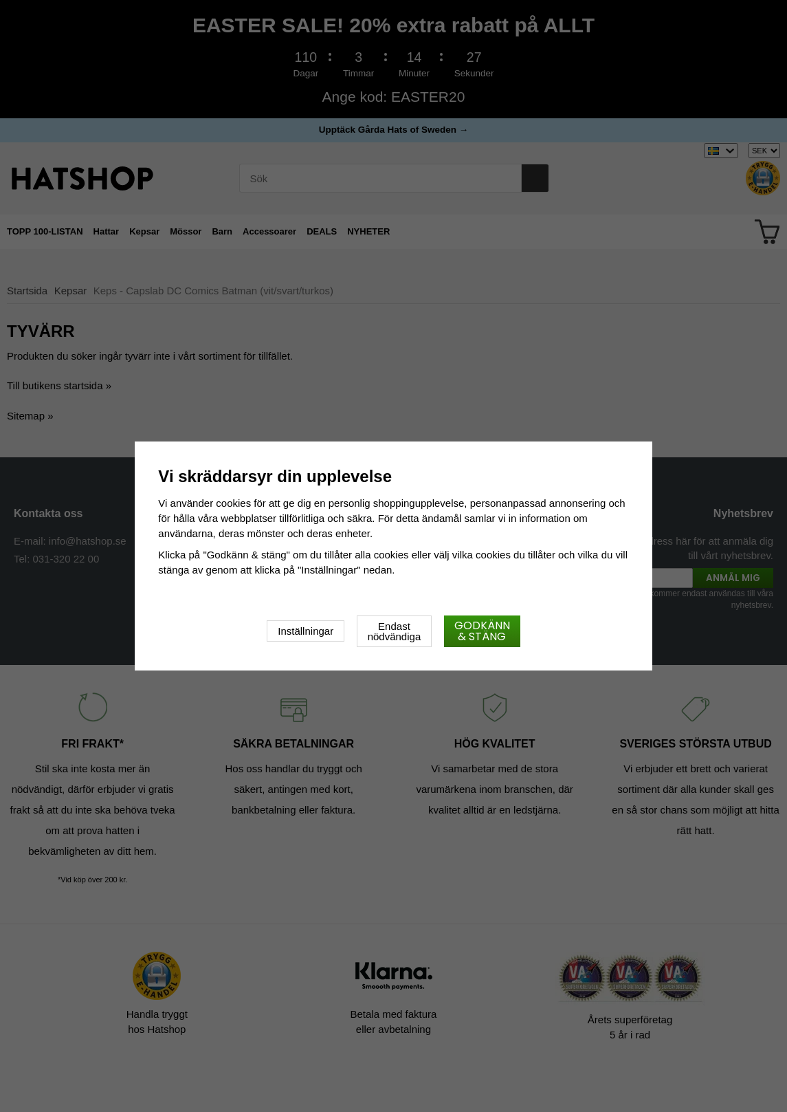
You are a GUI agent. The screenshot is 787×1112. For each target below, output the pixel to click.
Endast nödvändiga (394, 631)
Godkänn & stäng (482, 631)
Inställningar (305, 631)
